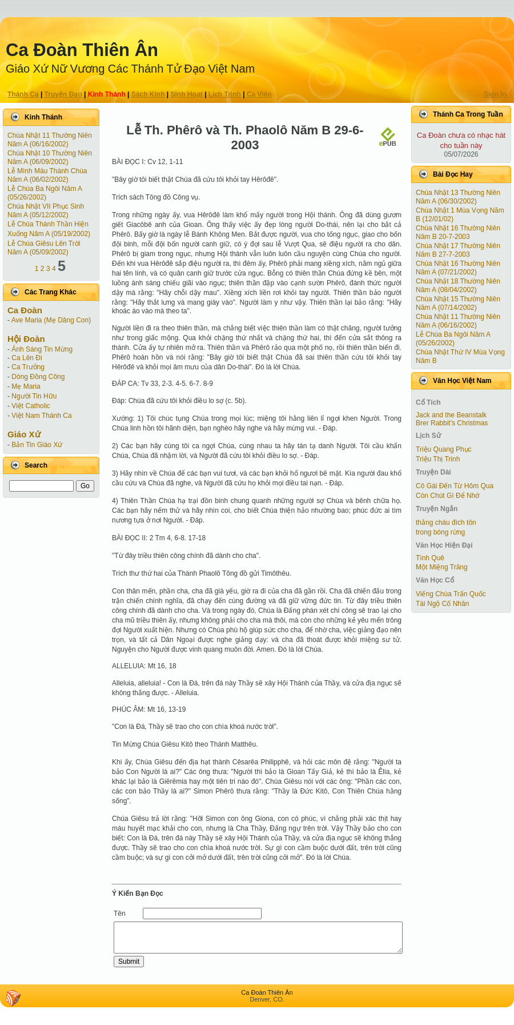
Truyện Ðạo (63, 94)
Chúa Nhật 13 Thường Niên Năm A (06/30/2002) (458, 197)
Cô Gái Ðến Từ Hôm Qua (454, 486)
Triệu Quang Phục (444, 449)
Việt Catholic (30, 406)
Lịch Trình (224, 94)
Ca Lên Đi (26, 358)
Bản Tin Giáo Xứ (36, 445)
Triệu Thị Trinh (438, 459)
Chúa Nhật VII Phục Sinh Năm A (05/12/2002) (45, 210)
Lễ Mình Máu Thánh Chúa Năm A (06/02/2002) (47, 175)
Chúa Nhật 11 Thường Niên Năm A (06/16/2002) (49, 139)
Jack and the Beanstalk (451, 415)
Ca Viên (259, 94)
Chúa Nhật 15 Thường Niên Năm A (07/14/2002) (458, 303)
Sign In (495, 94)
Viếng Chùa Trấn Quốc (451, 594)
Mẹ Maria (25, 386)
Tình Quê (430, 558)
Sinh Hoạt (187, 94)
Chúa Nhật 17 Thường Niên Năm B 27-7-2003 (458, 250)
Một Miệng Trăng (442, 567)
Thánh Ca (23, 94)
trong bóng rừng (440, 532)
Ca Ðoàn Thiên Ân (82, 50)
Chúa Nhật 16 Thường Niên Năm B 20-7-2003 (458, 232)
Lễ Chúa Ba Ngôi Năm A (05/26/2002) (44, 193)
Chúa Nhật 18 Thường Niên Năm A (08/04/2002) (458, 285)
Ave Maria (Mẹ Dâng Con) (51, 320)
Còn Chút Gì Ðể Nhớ (447, 496)
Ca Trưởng (28, 367)
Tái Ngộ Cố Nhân (442, 604)
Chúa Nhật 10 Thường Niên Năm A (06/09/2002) (49, 157)
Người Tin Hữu (34, 396)
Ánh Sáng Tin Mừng (42, 349)
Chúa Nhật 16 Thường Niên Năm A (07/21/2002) (458, 268)
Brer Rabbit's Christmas (452, 423)
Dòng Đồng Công (38, 377)
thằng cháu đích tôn (446, 523)
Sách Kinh (148, 94)
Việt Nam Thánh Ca (41, 416)
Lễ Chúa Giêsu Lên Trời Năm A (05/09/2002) (43, 248)
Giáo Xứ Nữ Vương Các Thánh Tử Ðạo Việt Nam (130, 68)
